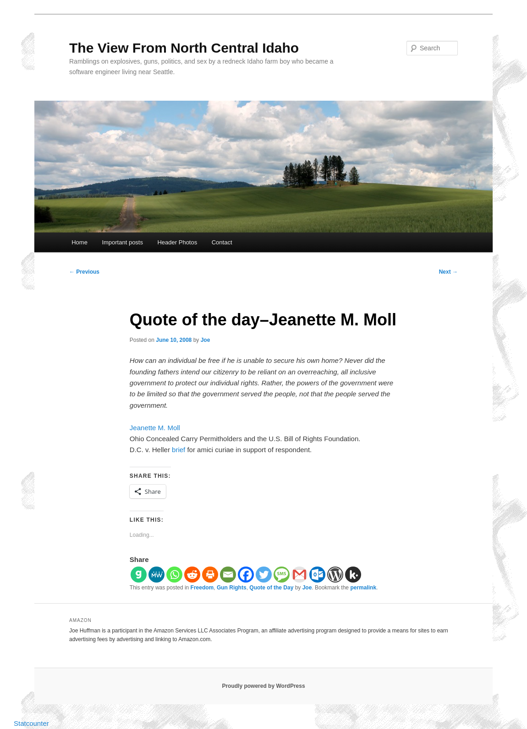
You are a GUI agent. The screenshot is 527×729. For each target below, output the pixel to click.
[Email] (228, 575)
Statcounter (31, 723)
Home (79, 242)
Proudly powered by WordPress (263, 686)
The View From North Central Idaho (184, 47)
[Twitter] (264, 575)
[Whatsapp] (174, 575)
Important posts (122, 242)
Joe (205, 340)
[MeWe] (156, 575)
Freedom (202, 587)
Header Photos (177, 242)
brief (178, 450)
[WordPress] (335, 575)
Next (448, 272)
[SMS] (282, 575)
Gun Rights (232, 587)
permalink (363, 587)
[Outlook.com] (317, 575)
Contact (222, 242)
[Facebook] (246, 575)
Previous (84, 272)
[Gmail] (299, 575)
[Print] (210, 575)
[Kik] (353, 575)
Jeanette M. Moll (155, 428)
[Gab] (139, 575)
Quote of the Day (271, 587)
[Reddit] (192, 575)
